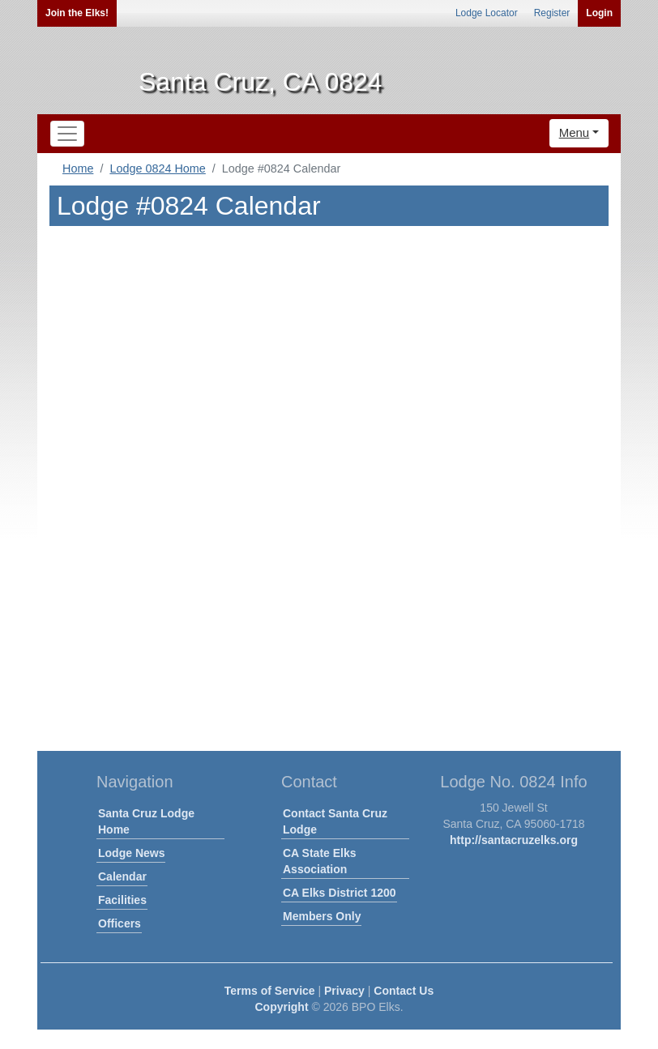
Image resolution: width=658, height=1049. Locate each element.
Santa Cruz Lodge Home (146, 821)
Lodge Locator (486, 13)
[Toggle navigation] (67, 134)
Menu (574, 132)
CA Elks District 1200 (339, 892)
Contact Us (404, 990)
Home (77, 168)
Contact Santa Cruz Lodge (335, 821)
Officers (119, 923)
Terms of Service (269, 990)
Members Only (322, 916)
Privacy (344, 990)
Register (552, 13)
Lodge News (131, 852)
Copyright (281, 1006)
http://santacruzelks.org (514, 840)
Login (599, 13)
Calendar (122, 876)
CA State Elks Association (320, 861)
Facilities (122, 899)
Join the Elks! (77, 13)
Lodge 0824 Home (157, 168)
